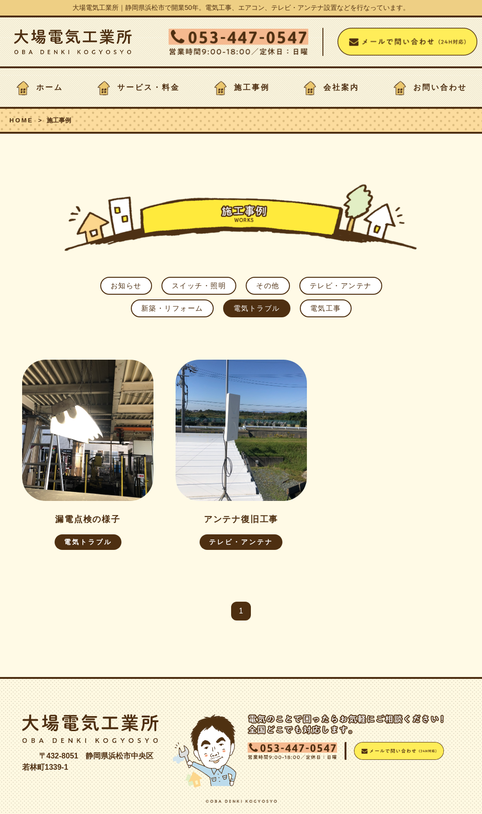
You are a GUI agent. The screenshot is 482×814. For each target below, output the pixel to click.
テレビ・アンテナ (341, 286)
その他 (268, 286)
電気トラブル (256, 308)
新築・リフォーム (172, 308)
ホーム (49, 87)
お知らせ (126, 286)
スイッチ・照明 (199, 286)
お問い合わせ (440, 87)
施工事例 (252, 87)
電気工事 (325, 308)
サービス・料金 (148, 87)
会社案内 (341, 87)
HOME (21, 120)
